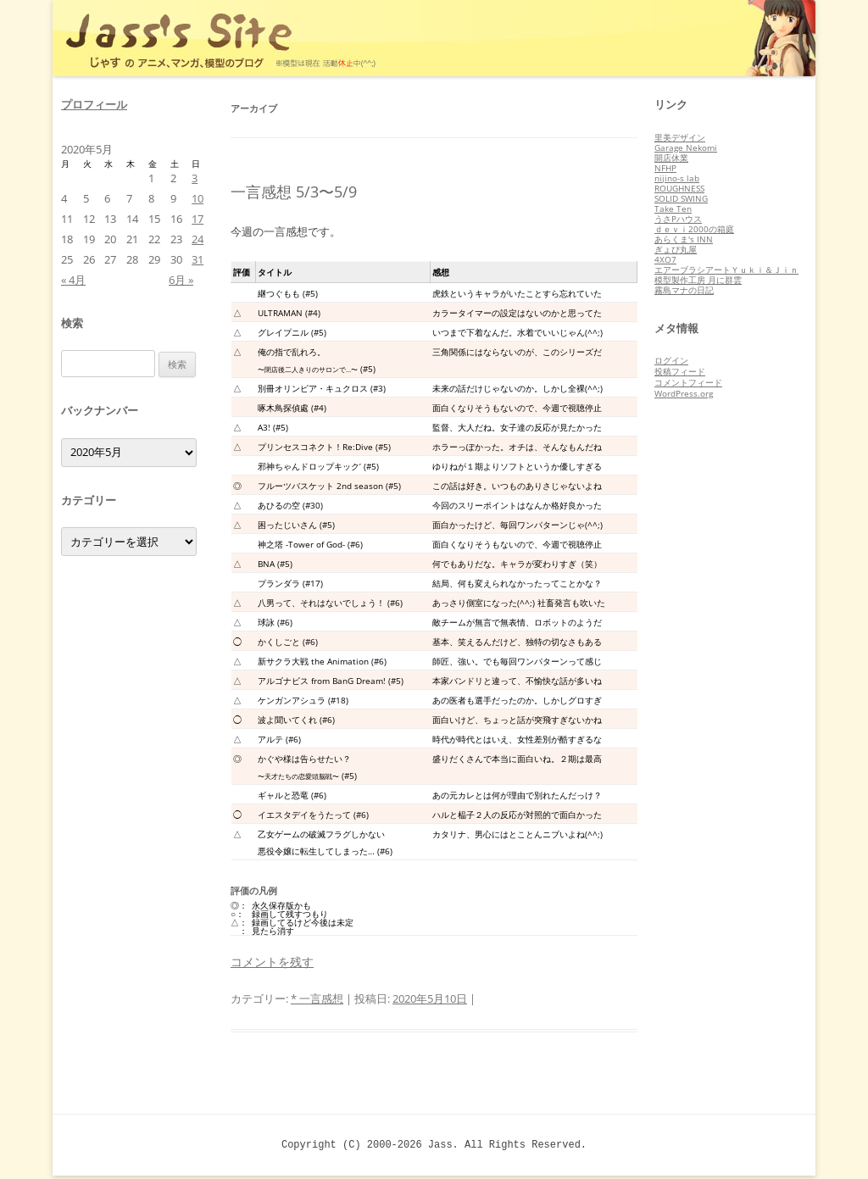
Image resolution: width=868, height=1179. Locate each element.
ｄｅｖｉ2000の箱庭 (694, 229)
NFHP (665, 168)
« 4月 (73, 279)
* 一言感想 (317, 998)
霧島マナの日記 (684, 290)
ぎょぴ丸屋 (675, 249)
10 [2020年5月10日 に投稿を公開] (197, 198)
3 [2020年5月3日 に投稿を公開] (195, 178)
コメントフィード (688, 382)
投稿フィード (679, 371)
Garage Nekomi (685, 147)
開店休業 (671, 158)
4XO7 (665, 259)
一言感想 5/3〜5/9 (294, 191)
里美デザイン (679, 137)
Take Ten (673, 208)
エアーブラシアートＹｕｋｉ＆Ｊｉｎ (726, 269)
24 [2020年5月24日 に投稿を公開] (197, 239)
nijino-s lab (676, 178)
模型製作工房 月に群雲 (698, 280)
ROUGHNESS (679, 188)
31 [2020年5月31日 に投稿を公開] (197, 259)
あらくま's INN (683, 239)
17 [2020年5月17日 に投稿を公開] (197, 218)
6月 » (181, 279)
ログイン (671, 360)
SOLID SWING (681, 198)
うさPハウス (678, 219)
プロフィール (94, 104)
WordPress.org (683, 393)
